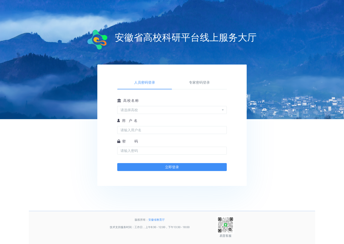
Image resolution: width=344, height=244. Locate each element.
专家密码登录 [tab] (199, 82)
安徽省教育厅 (156, 219)
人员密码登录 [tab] (144, 82)
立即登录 (172, 167)
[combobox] (172, 110)
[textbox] (170, 110)
